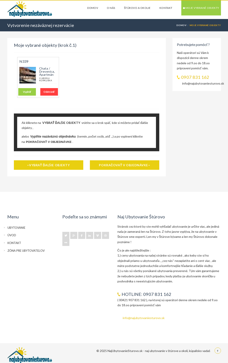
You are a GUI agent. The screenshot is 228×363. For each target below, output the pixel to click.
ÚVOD (11, 235)
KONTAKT (165, 7)
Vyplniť (27, 91)
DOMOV (92, 7)
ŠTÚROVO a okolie (137, 7)
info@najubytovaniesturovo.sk (144, 318)
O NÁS (111, 7)
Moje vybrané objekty (201, 7)
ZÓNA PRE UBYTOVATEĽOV (26, 250)
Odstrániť (49, 91)
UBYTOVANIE (16, 227)
